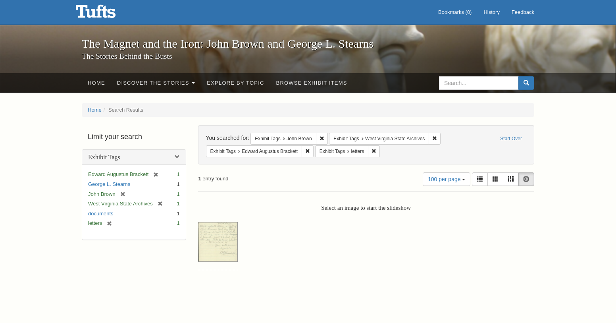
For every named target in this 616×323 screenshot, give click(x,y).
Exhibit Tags (104, 157)
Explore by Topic (235, 83)
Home (96, 83)
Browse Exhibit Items (311, 83)
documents (101, 214)
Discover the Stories (156, 83)
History (491, 12)
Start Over (511, 138)
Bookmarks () (455, 12)
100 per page (446, 179)
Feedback (523, 12)
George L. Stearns (109, 184)
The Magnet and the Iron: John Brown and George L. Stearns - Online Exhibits (105, 14)
